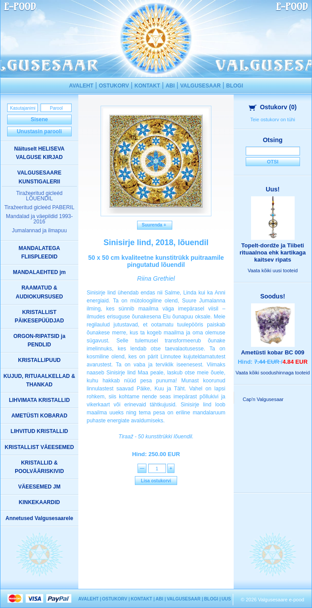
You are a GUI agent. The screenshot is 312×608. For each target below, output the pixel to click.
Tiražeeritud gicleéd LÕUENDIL (39, 196)
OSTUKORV (114, 86)
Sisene (39, 119)
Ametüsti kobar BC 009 (272, 352)
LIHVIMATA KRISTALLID (39, 400)
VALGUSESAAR (200, 86)
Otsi (273, 161)
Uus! (273, 189)
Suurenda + (154, 225)
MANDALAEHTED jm (39, 272)
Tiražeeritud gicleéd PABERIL (39, 207)
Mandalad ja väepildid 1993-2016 (39, 219)
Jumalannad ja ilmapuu (39, 230)
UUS (226, 598)
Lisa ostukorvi (156, 480)
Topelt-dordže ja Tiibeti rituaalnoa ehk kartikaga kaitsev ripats (272, 252)
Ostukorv (273, 107)
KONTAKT (147, 86)
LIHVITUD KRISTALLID (39, 431)
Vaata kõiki (272, 270)
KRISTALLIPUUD (39, 360)
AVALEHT (81, 86)
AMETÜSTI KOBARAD (39, 416)
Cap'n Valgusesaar (263, 399)
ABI (170, 86)
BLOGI (234, 86)
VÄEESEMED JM (39, 487)
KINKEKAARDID (39, 502)
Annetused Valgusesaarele (39, 518)
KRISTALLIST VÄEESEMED (39, 447)
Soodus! (272, 296)
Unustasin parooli (39, 131)
